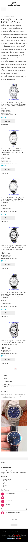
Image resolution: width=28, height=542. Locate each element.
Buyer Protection (7, 480)
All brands (12, 15)
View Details (8, 121)
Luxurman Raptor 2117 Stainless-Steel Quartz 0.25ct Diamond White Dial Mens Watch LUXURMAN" (13, 342)
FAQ (4, 482)
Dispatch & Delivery (7, 479)
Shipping (5, 486)
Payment (5, 483)
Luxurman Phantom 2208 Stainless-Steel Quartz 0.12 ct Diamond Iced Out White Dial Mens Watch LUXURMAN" (13, 104)
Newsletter (14, 519)
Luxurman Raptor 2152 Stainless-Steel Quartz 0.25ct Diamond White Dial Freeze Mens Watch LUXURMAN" (13, 247)
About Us (5, 485)
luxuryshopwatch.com (22, 531)
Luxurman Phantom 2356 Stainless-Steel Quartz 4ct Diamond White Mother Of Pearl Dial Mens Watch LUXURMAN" (13, 151)
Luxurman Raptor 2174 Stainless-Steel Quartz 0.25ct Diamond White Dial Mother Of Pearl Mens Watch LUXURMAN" (13, 295)
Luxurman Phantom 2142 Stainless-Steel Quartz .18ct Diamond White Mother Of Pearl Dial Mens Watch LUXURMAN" (13, 200)
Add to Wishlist (4, 124)
